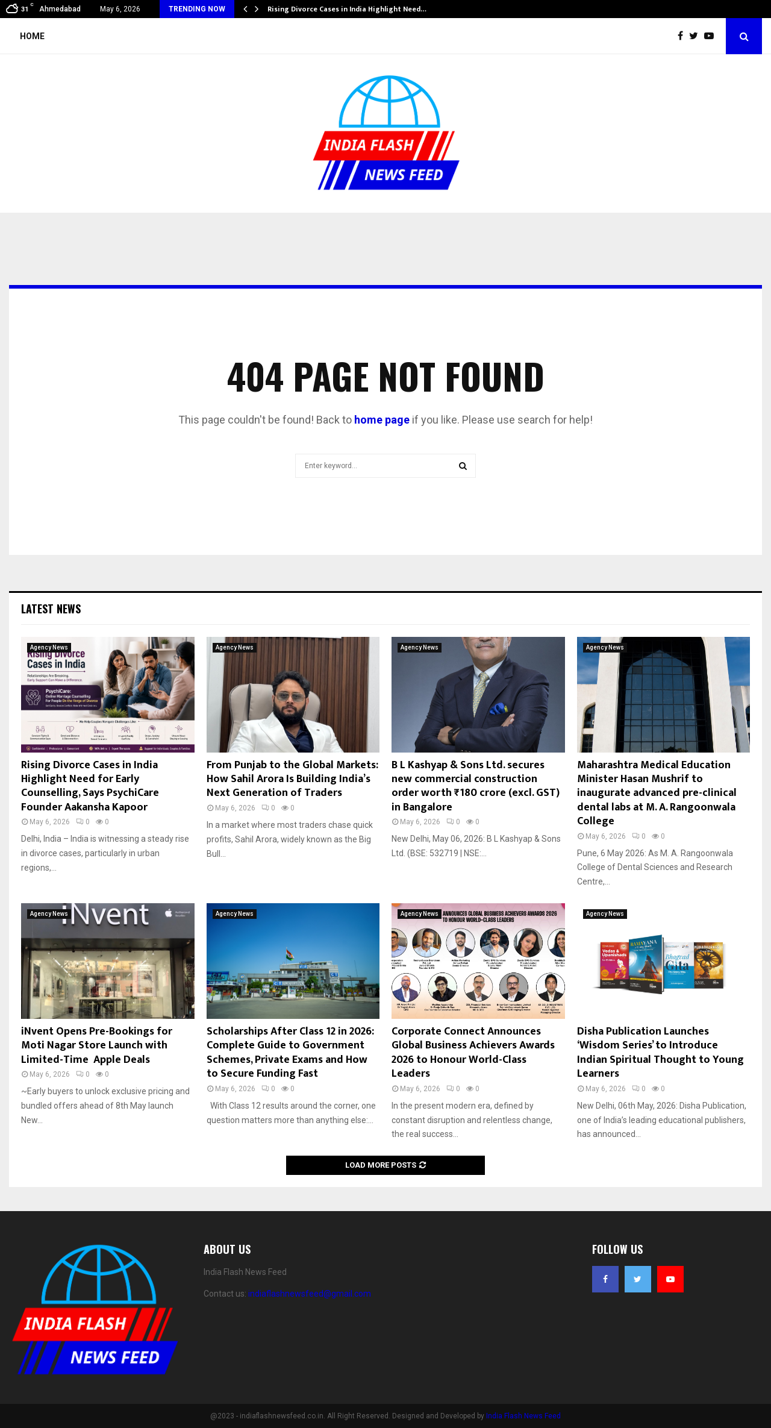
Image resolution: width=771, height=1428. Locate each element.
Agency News (49, 647)
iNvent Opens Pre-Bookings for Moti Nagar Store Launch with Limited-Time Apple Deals (96, 1045)
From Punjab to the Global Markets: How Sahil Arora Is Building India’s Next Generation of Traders (292, 779)
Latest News (51, 608)
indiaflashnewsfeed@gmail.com (309, 1293)
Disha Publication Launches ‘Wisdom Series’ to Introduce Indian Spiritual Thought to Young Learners (660, 1052)
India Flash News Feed (523, 1416)
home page (382, 419)
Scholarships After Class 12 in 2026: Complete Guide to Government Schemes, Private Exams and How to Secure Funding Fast (290, 1052)
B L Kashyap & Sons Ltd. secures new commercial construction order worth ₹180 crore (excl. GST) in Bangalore (476, 786)
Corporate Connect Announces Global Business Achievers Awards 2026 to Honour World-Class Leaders (473, 1052)
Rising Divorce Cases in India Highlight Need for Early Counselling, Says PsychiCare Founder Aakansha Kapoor (90, 786)
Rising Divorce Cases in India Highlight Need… (346, 9)
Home (32, 36)
